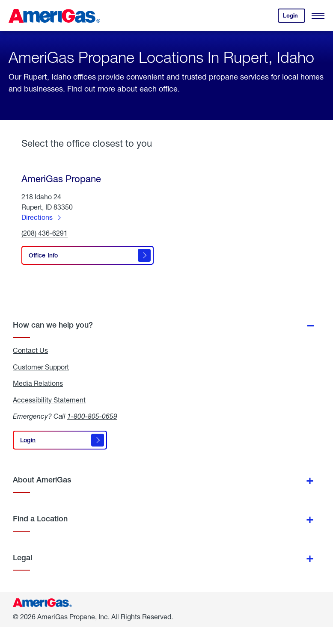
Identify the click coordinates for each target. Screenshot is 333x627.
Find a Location (40, 518)
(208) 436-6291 (44, 233)
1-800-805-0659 (92, 416)
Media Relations (38, 383)
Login (294, 17)
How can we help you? (53, 324)
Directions (37, 217)
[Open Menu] (318, 15)
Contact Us (30, 350)
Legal (22, 557)
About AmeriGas (42, 479)
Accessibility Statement (49, 400)
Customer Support (41, 367)
